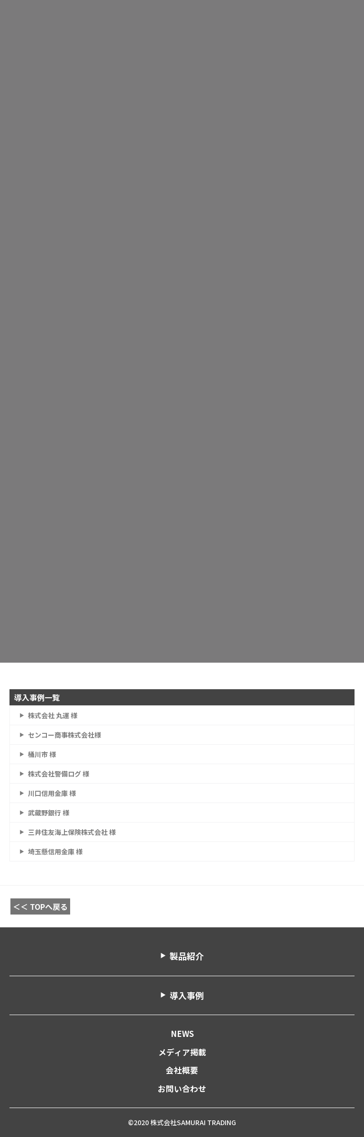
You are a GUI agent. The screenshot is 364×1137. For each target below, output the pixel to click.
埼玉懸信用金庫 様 (55, 851)
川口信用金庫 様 (52, 793)
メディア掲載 (182, 1052)
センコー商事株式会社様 (64, 735)
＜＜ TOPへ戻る (40, 906)
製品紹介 (187, 956)
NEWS (182, 1033)
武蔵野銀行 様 (48, 812)
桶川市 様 (42, 754)
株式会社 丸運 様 (52, 715)
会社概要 (182, 1070)
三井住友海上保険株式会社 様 (72, 832)
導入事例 (187, 995)
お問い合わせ (182, 1088)
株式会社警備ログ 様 (58, 773)
